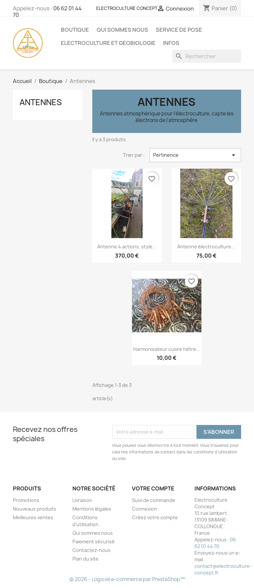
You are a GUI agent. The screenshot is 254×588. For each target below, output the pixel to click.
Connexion (144, 509)
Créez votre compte (155, 517)
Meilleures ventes (33, 517)
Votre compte (153, 488)
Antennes (41, 102)
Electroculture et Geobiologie (108, 43)
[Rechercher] (206, 56)
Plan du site (85, 559)
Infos (171, 43)
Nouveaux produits (34, 509)
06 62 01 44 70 (215, 542)
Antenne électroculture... (206, 246)
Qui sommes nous (122, 29)
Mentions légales (91, 509)
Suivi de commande (153, 500)
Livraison (82, 500)
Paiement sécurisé (93, 541)
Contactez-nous (91, 550)
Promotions (26, 500)
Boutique (75, 29)
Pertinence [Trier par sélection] (195, 155)
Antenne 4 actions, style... (126, 246)
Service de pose (179, 29)
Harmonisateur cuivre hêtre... (166, 349)
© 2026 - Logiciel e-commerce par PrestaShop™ (127, 579)
